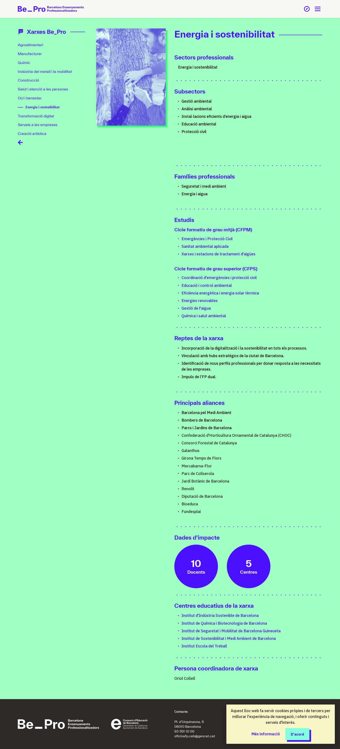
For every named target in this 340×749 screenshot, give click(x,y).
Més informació (266, 733)
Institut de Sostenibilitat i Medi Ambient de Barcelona (228, 638)
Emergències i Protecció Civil (207, 238)
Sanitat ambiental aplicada (205, 246)
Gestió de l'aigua (196, 308)
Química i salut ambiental (203, 315)
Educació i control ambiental (206, 285)
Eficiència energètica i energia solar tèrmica (220, 293)
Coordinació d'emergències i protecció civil (219, 277)
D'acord (297, 734)
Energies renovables (199, 300)
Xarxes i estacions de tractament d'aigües (218, 253)
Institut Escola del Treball (204, 646)
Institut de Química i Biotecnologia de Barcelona (224, 623)
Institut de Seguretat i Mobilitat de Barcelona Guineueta (231, 630)
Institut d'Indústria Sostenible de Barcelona (220, 615)
